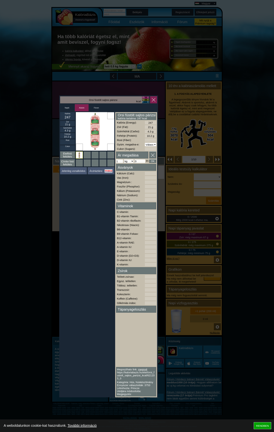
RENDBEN (262, 425)
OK (153, 161)
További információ (82, 425)
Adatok (81, 108)
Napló (67, 108)
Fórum (96, 108)
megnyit (142, 369)
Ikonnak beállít (79, 147)
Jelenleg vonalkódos (73, 170)
